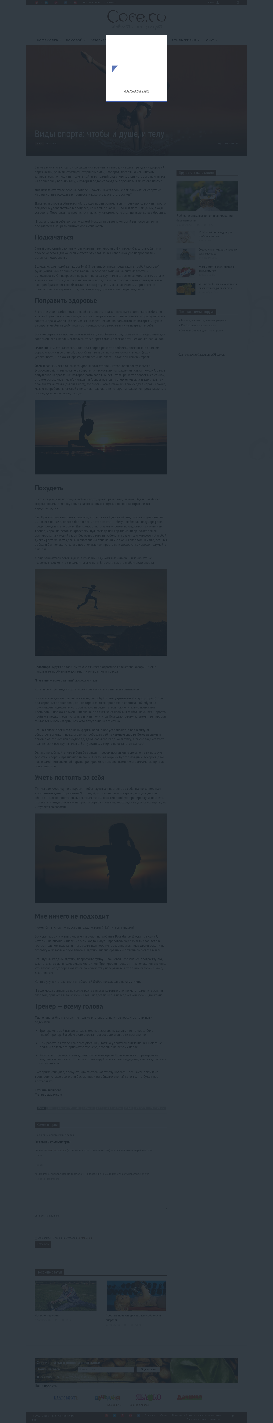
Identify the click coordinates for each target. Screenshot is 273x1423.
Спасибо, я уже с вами (136, 90)
